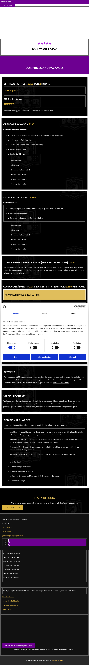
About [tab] (73, 313)
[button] (7, 5)
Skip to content (6, 2)
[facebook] (8, 540)
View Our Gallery (8, 597)
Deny (16, 357)
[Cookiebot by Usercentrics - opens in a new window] (76, 307)
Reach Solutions (57, 660)
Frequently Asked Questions (11, 601)
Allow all (72, 357)
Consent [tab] (15, 313)
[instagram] (9, 542)
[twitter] (9, 544)
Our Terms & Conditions (10, 605)
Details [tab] (44, 313)
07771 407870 (6, 527)
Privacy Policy (6, 609)
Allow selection (44, 357)
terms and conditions (61, 382)
